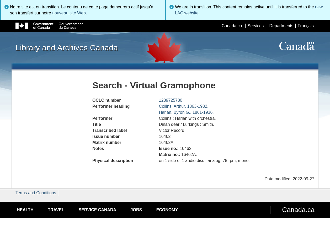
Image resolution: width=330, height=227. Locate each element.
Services (256, 26)
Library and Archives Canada (66, 47)
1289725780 (170, 100)
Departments (281, 26)
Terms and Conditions (35, 193)
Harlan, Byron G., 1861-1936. (186, 112)
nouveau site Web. (69, 13)
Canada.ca (232, 26)
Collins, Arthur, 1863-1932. (184, 106)
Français (306, 26)
